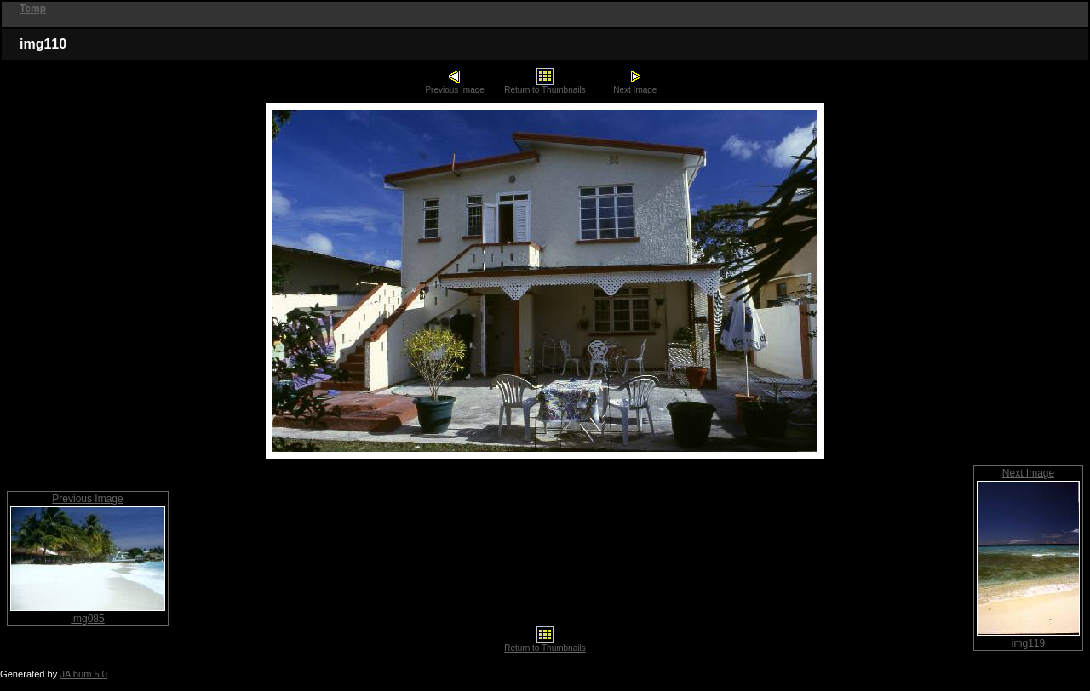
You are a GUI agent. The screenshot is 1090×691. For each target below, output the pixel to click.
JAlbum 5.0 (83, 674)
